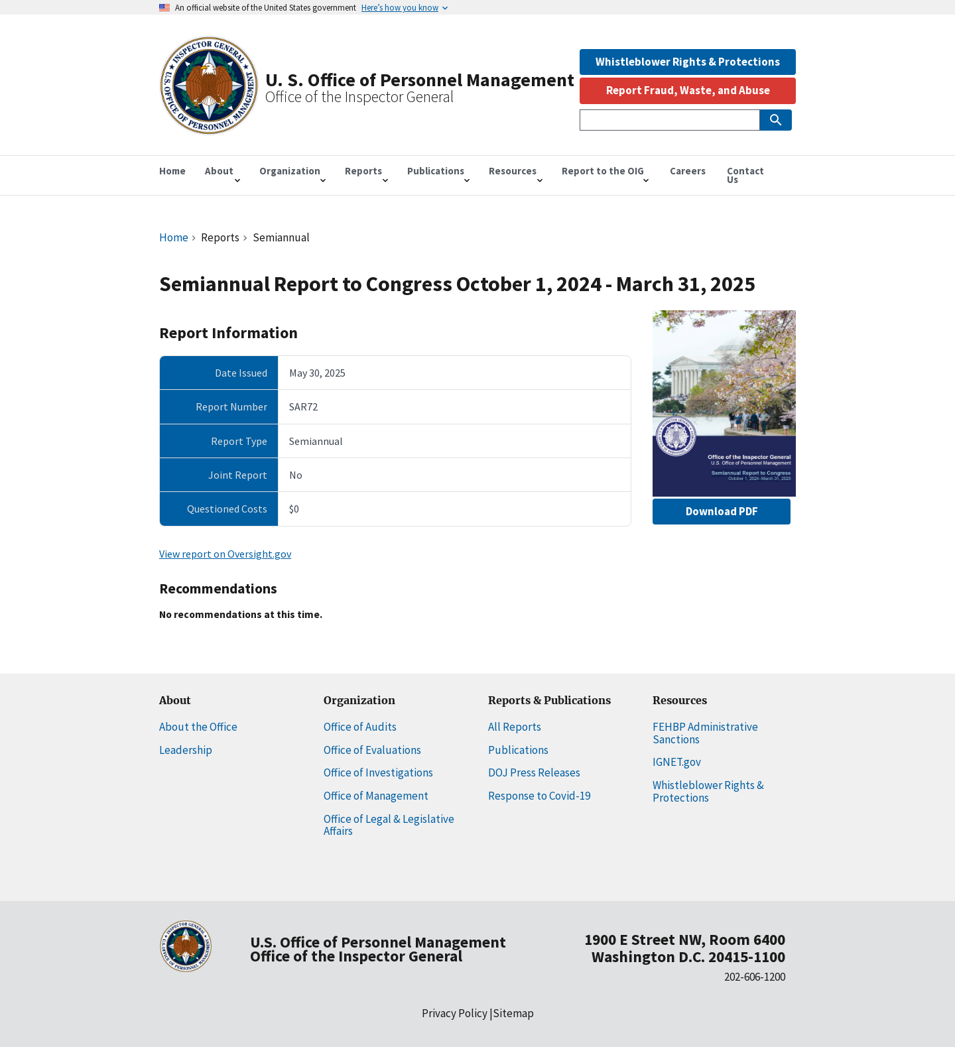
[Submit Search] (776, 120)
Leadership (185, 750)
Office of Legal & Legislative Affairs (389, 825)
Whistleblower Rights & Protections (688, 61)
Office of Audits (360, 726)
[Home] (209, 129)
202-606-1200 (754, 976)
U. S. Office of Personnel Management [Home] (419, 80)
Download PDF (722, 511)
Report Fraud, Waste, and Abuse (688, 90)
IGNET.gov (677, 762)
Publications (518, 750)
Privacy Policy (454, 1013)
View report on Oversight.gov (225, 553)
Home (173, 237)
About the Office (198, 726)
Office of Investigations (378, 772)
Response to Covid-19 (539, 795)
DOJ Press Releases (534, 772)
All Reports (514, 726)
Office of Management (376, 795)
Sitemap (513, 1013)
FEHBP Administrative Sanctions (705, 733)
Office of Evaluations (372, 750)
